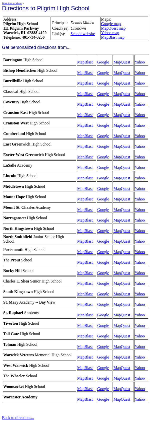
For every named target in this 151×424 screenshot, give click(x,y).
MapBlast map (112, 37)
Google (103, 62)
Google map (111, 24)
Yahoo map (110, 33)
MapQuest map (113, 28)
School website (82, 34)
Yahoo (140, 62)
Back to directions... (18, 417)
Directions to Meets (12, 3)
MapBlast (85, 62)
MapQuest (122, 62)
